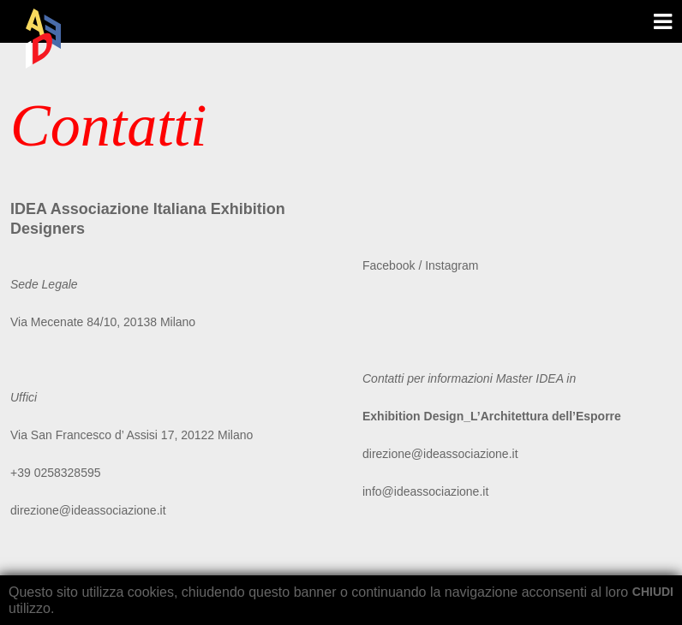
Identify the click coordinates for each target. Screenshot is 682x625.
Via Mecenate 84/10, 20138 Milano (102, 322)
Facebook (390, 265)
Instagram (451, 265)
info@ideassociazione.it (425, 491)
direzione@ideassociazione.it (88, 510)
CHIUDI (652, 591)
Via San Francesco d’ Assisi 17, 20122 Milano (131, 435)
